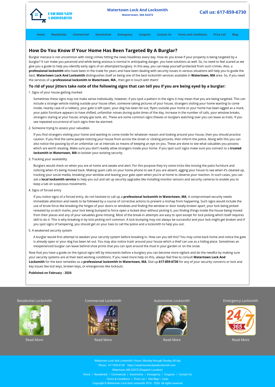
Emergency (125, 34)
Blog (235, 34)
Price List (220, 34)
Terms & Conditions (118, 379)
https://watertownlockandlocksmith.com (151, 365)
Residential (58, 34)
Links (165, 379)
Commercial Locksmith (103, 300)
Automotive (103, 34)
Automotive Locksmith (172, 300)
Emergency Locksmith (240, 300)
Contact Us (164, 34)
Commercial (81, 34)
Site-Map (153, 379)
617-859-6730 (231, 12)
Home (41, 34)
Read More (34, 339)
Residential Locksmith (34, 300)
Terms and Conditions (192, 34)
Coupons (144, 34)
